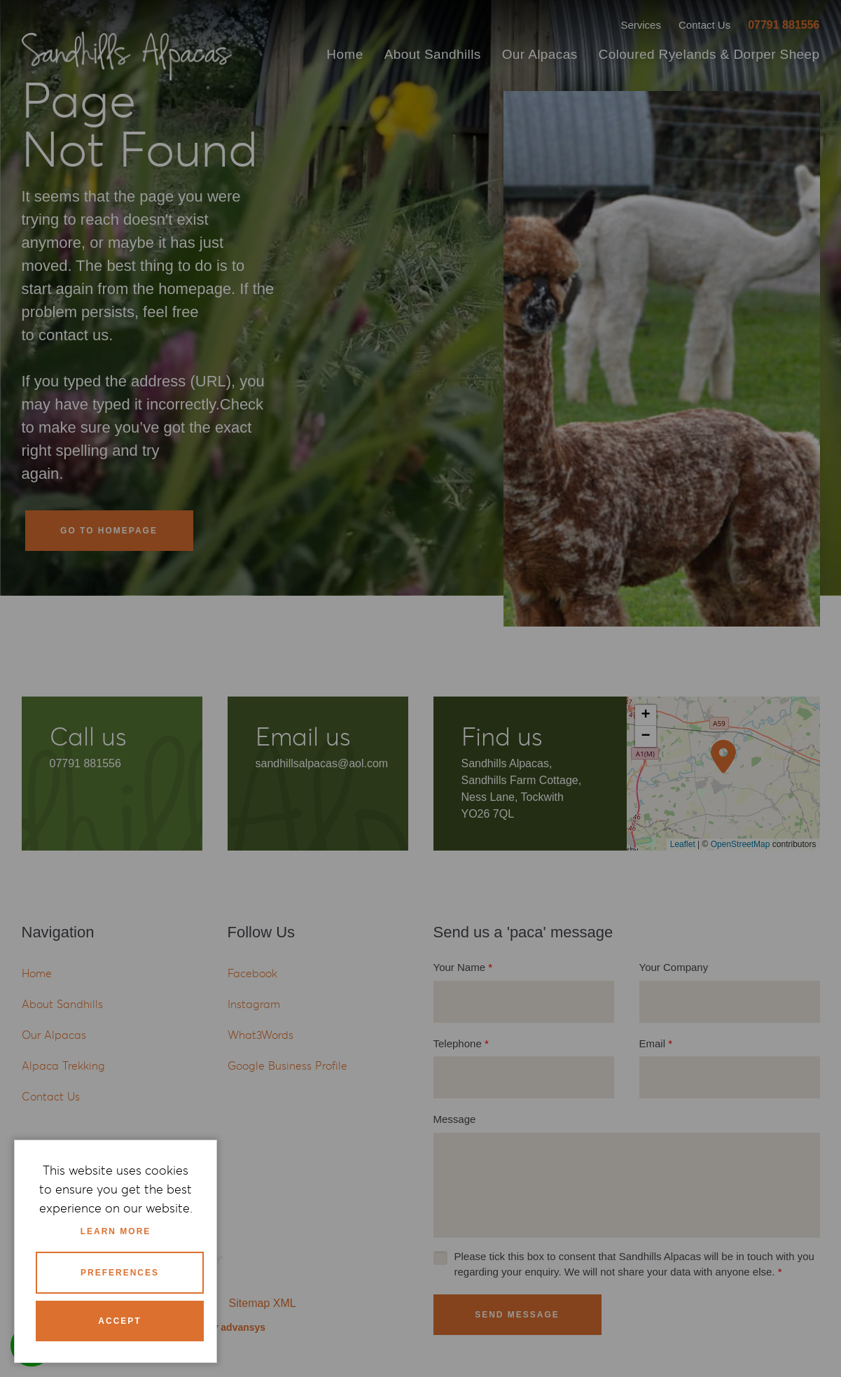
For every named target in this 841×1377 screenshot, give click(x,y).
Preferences (120, 1273)
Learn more (116, 1231)
